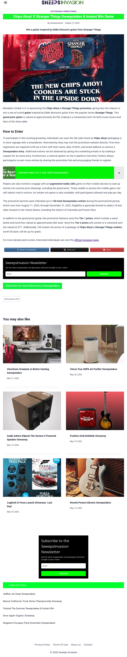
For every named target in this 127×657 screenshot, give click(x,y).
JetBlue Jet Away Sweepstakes (19, 593)
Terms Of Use (60, 644)
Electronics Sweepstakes (63, 11)
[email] (63, 566)
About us (76, 644)
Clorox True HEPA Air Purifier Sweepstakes (93, 369)
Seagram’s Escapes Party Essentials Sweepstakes (29, 622)
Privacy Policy (42, 644)
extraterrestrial (56, 23)
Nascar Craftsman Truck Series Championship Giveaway (32, 601)
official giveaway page (86, 240)
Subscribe (104, 274)
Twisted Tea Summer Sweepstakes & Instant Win (28, 608)
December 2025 (11, 299)
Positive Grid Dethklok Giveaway (88, 435)
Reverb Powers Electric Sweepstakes (90, 502)
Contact (88, 644)
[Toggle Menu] (5, 2)
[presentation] (32, 344)
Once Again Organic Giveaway (18, 615)
